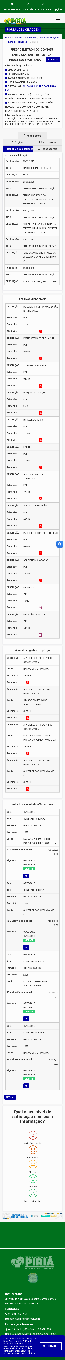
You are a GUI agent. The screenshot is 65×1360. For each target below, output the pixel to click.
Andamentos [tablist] (32, 135)
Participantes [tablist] (47, 142)
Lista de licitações (17, 42)
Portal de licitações (49, 37)
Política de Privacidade (21, 1348)
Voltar (10, 1097)
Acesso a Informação (25, 37)
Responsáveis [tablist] (47, 149)
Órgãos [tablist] (17, 142)
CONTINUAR (50, 1346)
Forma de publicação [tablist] (20, 149)
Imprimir (53, 59)
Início (8, 37)
